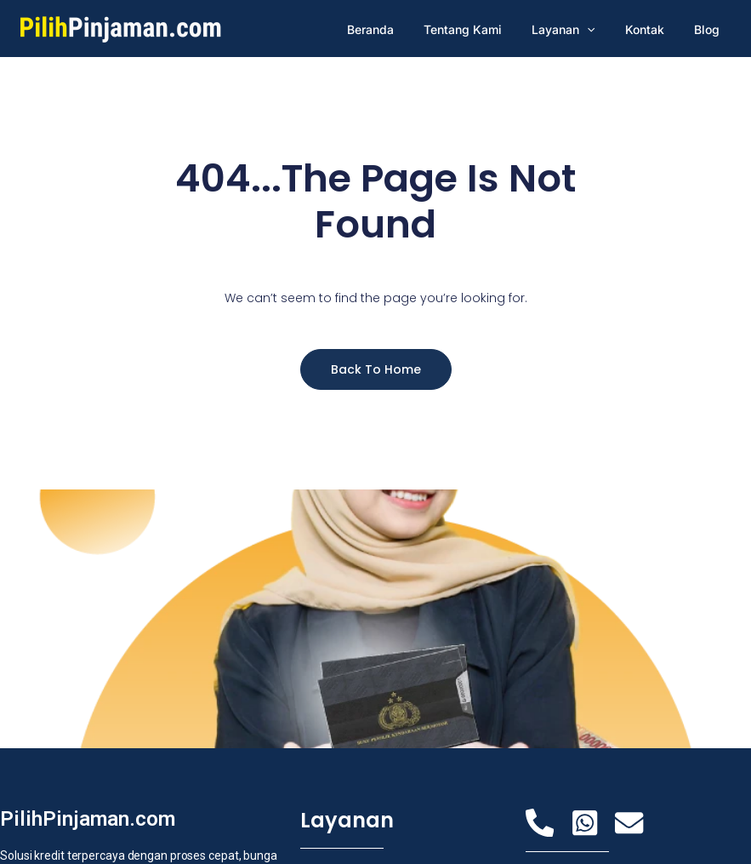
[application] (602, 29)
